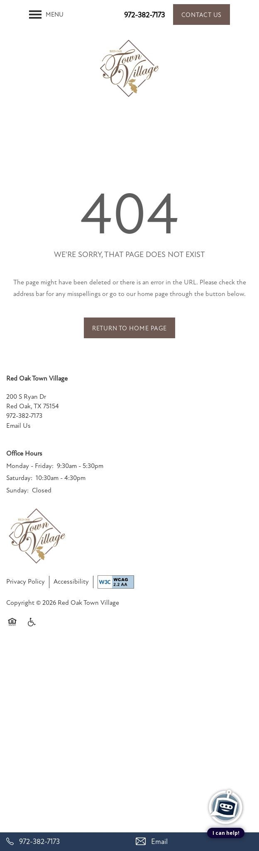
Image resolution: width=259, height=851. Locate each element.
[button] (201, 14)
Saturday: (19, 478)
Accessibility (71, 581)
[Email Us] (194, 841)
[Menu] (46, 14)
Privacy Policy (25, 581)
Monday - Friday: (30, 466)
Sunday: (17, 490)
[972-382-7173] (65, 841)
